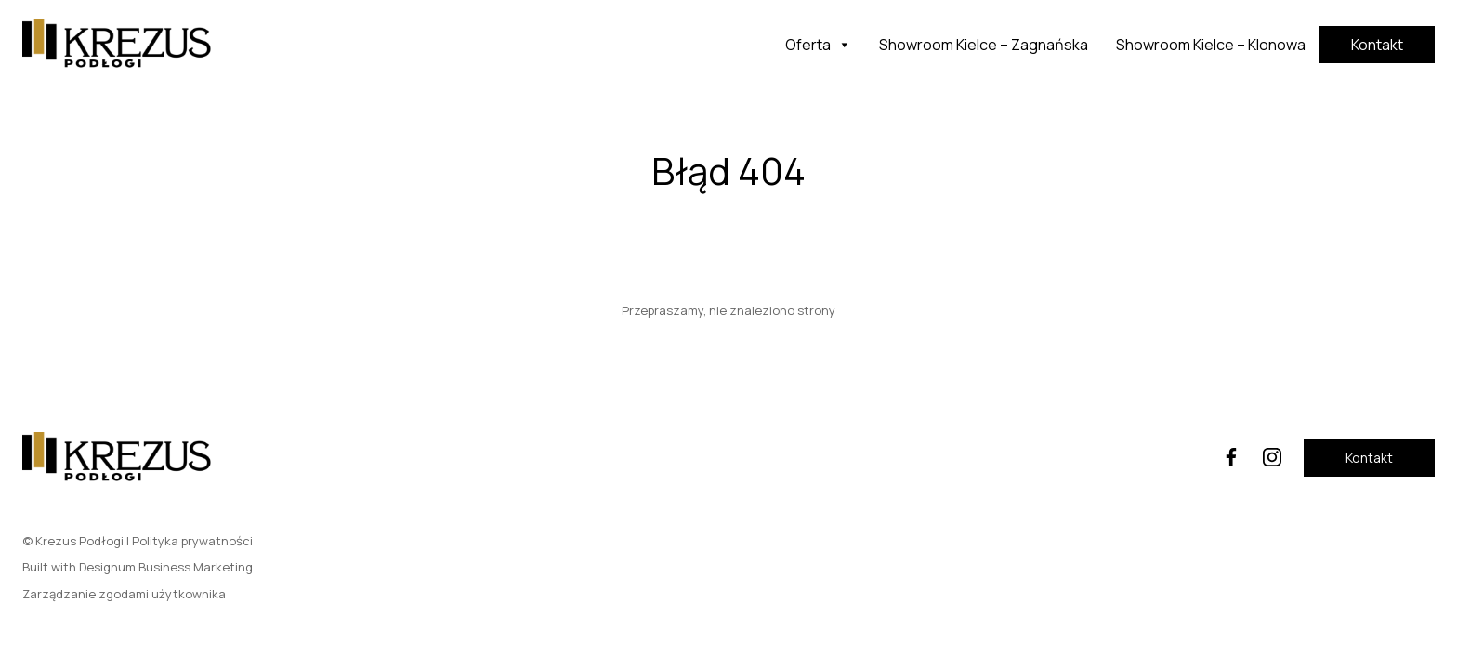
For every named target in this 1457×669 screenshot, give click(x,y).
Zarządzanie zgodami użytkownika (124, 593)
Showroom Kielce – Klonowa (1211, 44)
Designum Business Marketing (166, 566)
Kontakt (1377, 44)
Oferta (818, 44)
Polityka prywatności (192, 540)
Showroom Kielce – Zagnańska (983, 44)
